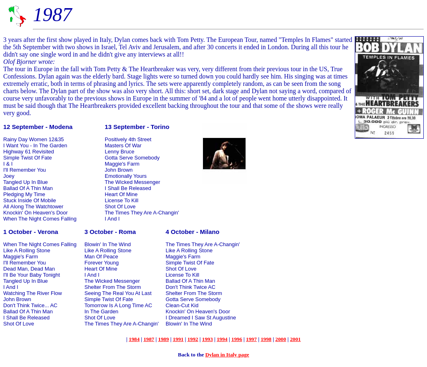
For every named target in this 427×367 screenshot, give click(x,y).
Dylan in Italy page (227, 355)
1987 (148, 339)
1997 (251, 339)
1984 (134, 339)
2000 (280, 339)
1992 (193, 339)
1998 (266, 339)
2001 (295, 339)
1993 (207, 339)
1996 (236, 339)
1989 (163, 339)
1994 (222, 339)
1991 (178, 339)
